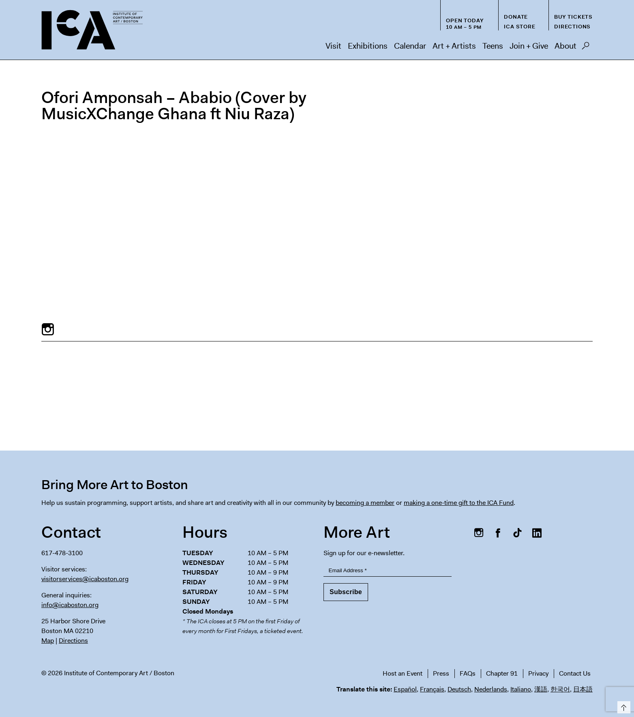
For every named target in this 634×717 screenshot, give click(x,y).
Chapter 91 (502, 673)
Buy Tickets (573, 16)
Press (441, 673)
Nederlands (490, 689)
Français (432, 689)
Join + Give (529, 46)
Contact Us (575, 673)
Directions (572, 26)
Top (622, 706)
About (565, 46)
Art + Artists (454, 46)
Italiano (520, 689)
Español (405, 689)
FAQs (468, 673)
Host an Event (402, 673)
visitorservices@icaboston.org (85, 579)
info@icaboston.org (70, 605)
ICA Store (519, 26)
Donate (516, 16)
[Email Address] (387, 570)
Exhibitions (368, 46)
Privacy (538, 673)
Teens (492, 46)
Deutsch (459, 689)
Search (585, 48)
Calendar (410, 46)
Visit (333, 46)
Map (47, 640)
